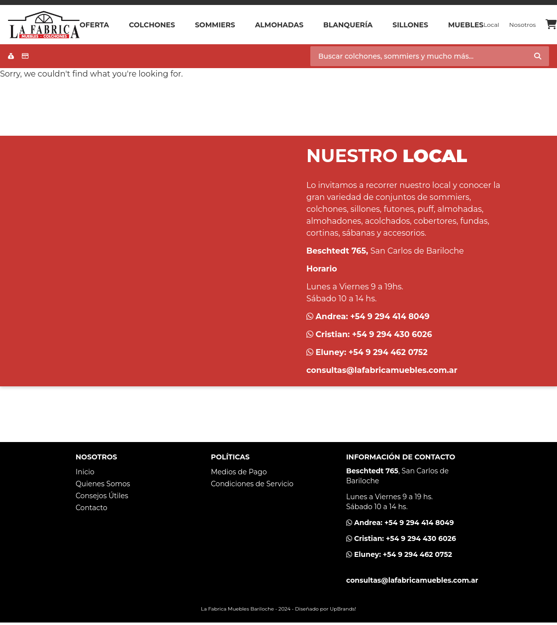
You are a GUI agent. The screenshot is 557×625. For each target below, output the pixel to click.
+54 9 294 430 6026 (392, 334)
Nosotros (522, 24)
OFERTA (94, 24)
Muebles (465, 24)
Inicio (85, 471)
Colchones (152, 24)
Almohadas (279, 24)
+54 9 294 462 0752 (388, 352)
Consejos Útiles (102, 495)
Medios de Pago (239, 471)
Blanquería (347, 24)
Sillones (410, 24)
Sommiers (215, 24)
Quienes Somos (103, 483)
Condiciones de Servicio (252, 483)
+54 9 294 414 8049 (390, 316)
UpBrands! (343, 609)
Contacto (91, 507)
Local (491, 24)
